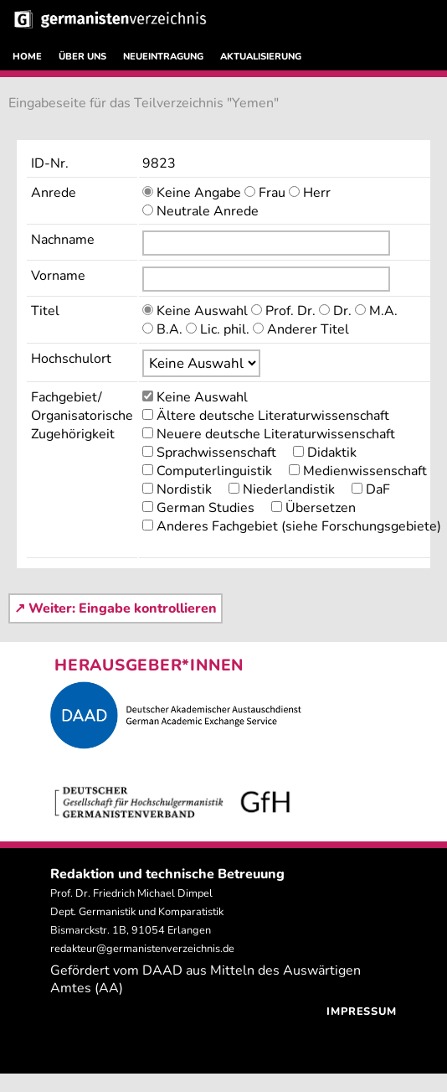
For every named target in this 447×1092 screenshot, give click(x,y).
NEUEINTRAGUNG (163, 56)
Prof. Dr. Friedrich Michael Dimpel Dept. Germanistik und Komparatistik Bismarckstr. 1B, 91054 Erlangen (137, 912)
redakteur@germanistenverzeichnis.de (142, 948)
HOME (27, 56)
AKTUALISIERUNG (260, 56)
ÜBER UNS (82, 56)
